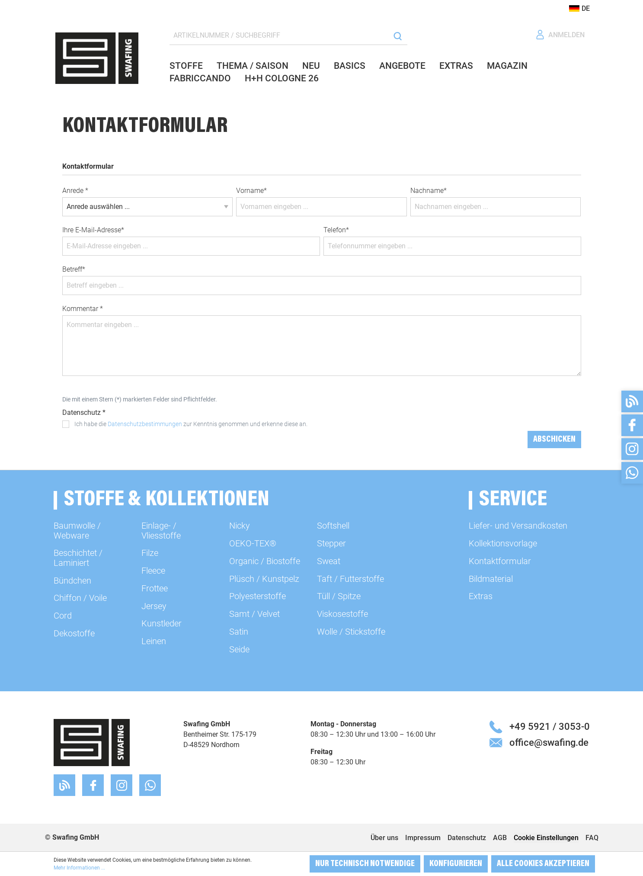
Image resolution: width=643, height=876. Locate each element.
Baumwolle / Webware (77, 530)
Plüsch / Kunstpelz (264, 579)
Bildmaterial (491, 579)
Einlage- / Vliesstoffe (161, 530)
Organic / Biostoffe (264, 561)
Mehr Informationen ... (79, 868)
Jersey (153, 606)
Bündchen (72, 580)
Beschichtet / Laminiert (78, 558)
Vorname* (251, 190)
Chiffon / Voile (80, 598)
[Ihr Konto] (560, 34)
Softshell (333, 525)
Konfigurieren (455, 864)
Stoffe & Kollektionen (166, 500)
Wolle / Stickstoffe (351, 631)
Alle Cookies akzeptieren (543, 864)
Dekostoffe (74, 633)
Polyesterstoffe (257, 596)
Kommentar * (82, 309)
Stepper (331, 543)
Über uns (384, 838)
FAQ (591, 838)
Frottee (154, 588)
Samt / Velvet (254, 614)
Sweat (328, 561)
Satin (238, 631)
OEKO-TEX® (252, 543)
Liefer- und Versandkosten (518, 525)
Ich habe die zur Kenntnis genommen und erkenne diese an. (190, 423)
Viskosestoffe (342, 614)
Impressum (423, 838)
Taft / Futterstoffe (350, 579)
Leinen (153, 641)
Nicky (239, 525)
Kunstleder (161, 623)
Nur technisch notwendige (365, 864)
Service (513, 500)
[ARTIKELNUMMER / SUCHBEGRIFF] (279, 35)
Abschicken (554, 439)
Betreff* (73, 269)
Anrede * (75, 190)
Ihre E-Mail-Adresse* (93, 230)
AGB (500, 838)
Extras (481, 596)
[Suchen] (397, 35)
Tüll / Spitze (339, 596)
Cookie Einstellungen (546, 838)
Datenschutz (467, 838)
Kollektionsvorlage (503, 543)
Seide (239, 649)
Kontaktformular (500, 561)
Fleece (153, 570)
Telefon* (336, 230)
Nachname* (428, 190)
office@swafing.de (549, 742)
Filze (149, 553)
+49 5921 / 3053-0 (549, 726)
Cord (63, 615)
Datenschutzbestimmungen (145, 423)
